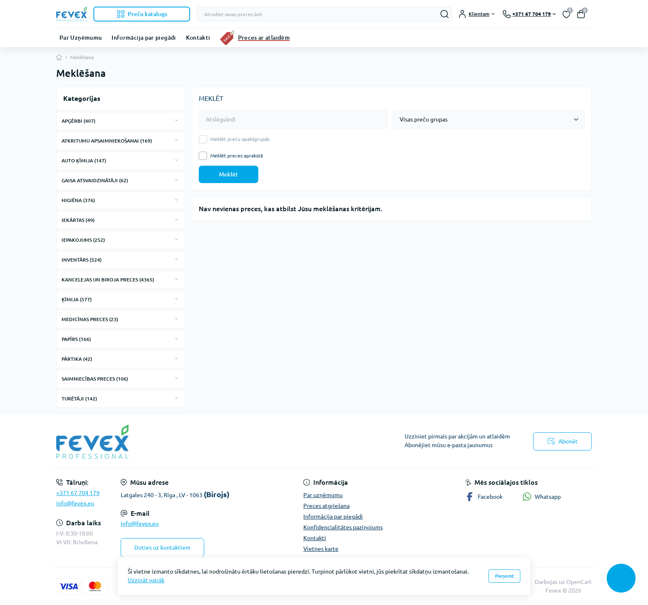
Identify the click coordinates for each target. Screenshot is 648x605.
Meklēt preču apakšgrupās (239, 139)
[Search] (445, 14)
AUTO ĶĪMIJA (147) (84, 160)
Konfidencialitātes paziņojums (343, 527)
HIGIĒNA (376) (78, 200)
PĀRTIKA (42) (77, 359)
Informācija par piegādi (144, 37)
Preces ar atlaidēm (264, 37)
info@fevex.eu (75, 503)
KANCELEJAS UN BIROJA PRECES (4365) (108, 279)
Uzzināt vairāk (146, 580)
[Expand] (176, 120)
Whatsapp (541, 496)
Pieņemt (504, 576)
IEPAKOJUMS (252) (83, 240)
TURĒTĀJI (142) (79, 398)
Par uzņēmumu (323, 495)
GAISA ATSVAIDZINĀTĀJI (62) (95, 180)
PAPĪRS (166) (76, 339)
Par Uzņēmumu (81, 37)
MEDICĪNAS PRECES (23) (90, 319)
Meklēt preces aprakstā (236, 155)
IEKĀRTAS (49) (78, 220)
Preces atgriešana (326, 506)
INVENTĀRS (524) (82, 259)
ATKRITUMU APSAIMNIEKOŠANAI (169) (107, 140)
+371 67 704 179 (78, 493)
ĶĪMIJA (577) (77, 299)
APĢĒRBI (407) (78, 121)
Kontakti (198, 37)
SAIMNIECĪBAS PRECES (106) (95, 378)
